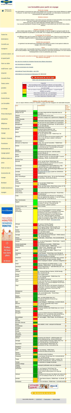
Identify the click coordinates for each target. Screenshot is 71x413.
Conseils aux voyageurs (5, 46)
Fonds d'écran (5, 98)
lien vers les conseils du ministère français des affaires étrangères (33, 61)
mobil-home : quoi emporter (6, 71)
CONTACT (39, 399)
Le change (4, 108)
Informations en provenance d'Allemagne (26, 74)
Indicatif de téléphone (4, 121)
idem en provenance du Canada (24, 67)
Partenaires (47, 399)
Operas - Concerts (6, 138)
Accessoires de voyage (5, 175)
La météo (4, 93)
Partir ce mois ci (6, 168)
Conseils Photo (5, 78)
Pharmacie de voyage (5, 131)
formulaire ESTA (55, 219)
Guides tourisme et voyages (6, 190)
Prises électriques (6, 114)
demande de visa (42, 254)
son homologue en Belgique (23, 64)
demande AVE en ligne (44, 171)
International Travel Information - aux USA (27, 71)
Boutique (3, 182)
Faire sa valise (5, 63)
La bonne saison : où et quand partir (7, 56)
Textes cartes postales (5, 86)
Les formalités (5, 103)
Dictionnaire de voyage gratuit (5, 151)
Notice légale (56, 399)
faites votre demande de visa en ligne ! (43, 79)
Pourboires (4, 143)
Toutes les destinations (4, 37)
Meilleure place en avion (6, 160)
